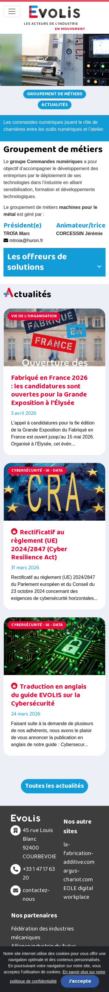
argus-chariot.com (78, 875)
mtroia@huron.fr (23, 240)
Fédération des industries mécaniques (42, 933)
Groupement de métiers (54, 94)
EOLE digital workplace (78, 893)
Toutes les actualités (54, 786)
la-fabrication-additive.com (78, 853)
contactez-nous (36, 895)
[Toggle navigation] (12, 11)
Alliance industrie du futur (43, 946)
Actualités (55, 104)
